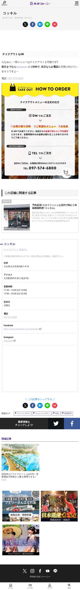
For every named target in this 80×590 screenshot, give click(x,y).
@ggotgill (8, 341)
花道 (57, 413)
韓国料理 (68, 413)
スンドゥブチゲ (23, 413)
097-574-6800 (15, 78)
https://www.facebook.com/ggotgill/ (21, 329)
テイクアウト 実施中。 (16, 249)
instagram (21, 66)
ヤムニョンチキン (42, 413)
